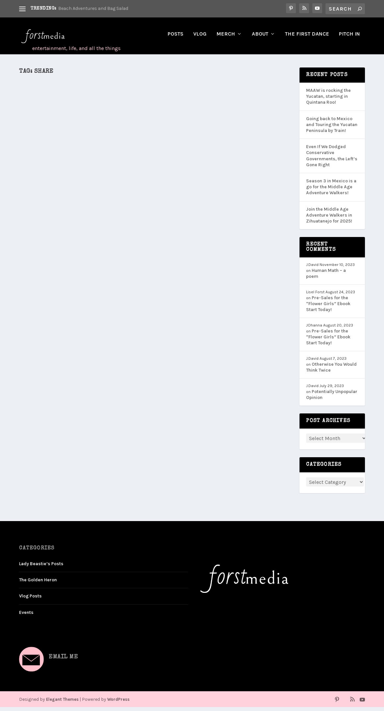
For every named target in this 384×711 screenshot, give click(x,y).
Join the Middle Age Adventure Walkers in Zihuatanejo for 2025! (329, 218)
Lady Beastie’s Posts (41, 567)
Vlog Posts (30, 600)
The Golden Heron (38, 584)
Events (26, 616)
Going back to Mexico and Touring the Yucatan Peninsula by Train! (331, 128)
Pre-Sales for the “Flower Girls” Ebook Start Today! (328, 307)
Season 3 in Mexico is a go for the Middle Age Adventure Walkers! (331, 190)
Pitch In (349, 38)
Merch (225, 38)
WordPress (118, 703)
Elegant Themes (62, 703)
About (260, 38)
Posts (175, 38)
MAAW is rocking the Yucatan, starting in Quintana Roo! (328, 100)
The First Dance (307, 38)
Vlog (199, 38)
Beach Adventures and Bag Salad (93, 8)
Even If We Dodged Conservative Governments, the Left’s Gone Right (331, 159)
